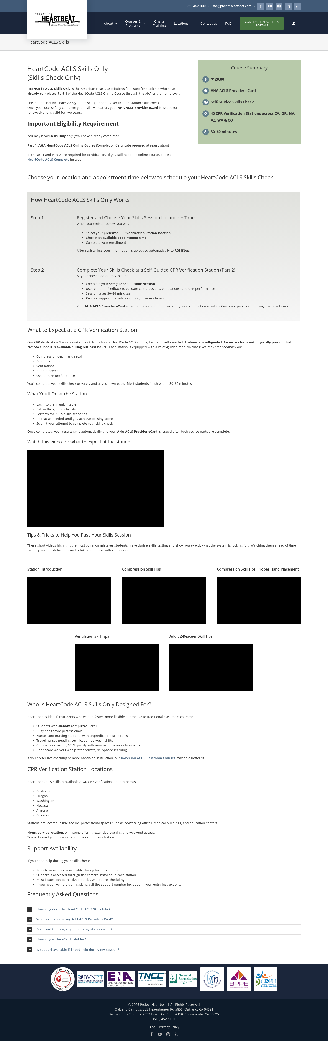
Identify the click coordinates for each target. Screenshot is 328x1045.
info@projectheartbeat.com (231, 6)
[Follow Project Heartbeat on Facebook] (260, 6)
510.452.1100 (196, 6)
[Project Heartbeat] (57, 13)
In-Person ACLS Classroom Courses (148, 758)
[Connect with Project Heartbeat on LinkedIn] (288, 6)
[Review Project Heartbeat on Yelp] (297, 6)
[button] (164, 909)
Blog (152, 1027)
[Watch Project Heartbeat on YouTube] (269, 6)
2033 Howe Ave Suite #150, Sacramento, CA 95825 (181, 1014)
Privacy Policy (169, 1027)
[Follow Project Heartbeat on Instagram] (279, 6)
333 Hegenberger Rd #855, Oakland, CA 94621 (178, 1009)
